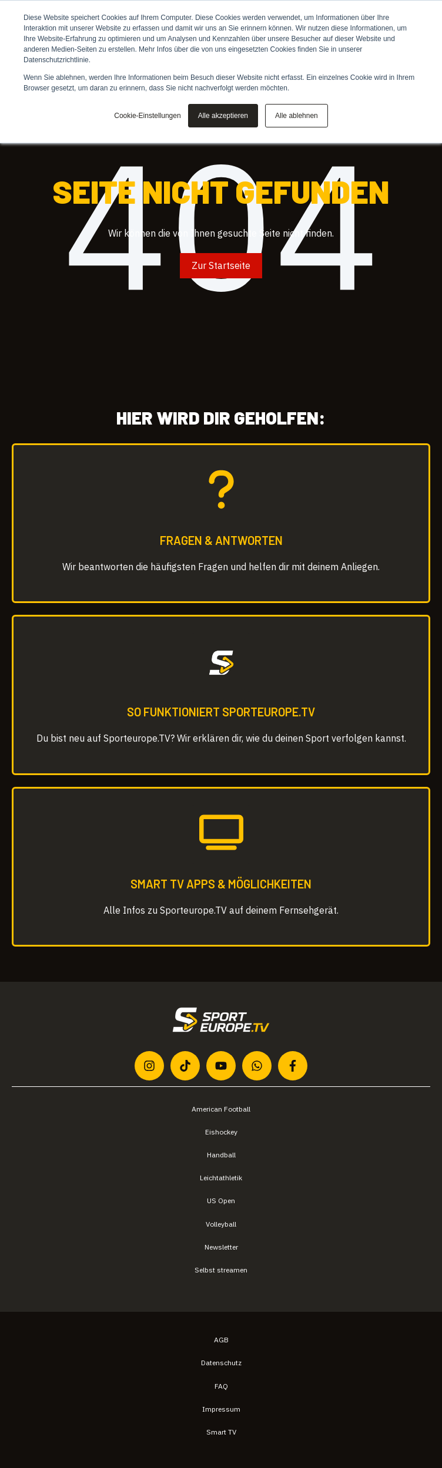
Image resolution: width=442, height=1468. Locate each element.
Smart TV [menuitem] (221, 1431)
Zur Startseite (221, 265)
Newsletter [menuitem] (221, 1247)
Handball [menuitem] (221, 1154)
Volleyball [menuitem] (221, 1224)
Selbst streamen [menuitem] (221, 1269)
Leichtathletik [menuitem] (221, 1177)
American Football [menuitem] (221, 1109)
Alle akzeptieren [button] (223, 116)
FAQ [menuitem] (221, 1386)
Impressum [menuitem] (221, 1409)
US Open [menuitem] (221, 1200)
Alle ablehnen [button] (296, 116)
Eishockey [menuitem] (221, 1131)
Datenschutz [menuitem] (221, 1362)
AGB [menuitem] (221, 1339)
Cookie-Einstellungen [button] (147, 116)
